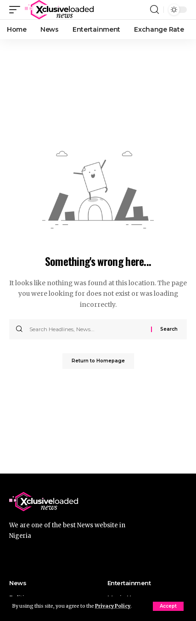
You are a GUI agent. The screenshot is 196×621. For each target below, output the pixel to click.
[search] (154, 9)
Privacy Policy (112, 606)
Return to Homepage (98, 361)
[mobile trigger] (17, 9)
